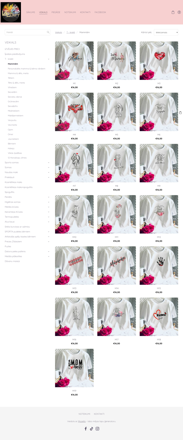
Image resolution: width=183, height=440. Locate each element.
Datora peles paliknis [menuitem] (15, 255)
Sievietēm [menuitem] (12, 95)
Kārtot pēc (146, 36)
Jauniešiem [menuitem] (13, 142)
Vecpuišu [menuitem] (12, 124)
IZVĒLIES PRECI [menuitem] (12, 52)
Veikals (58, 36)
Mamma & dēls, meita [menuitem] (18, 77)
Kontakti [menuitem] (89, 14)
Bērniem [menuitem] (12, 147)
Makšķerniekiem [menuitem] (15, 119)
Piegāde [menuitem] (60, 14)
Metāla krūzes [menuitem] (12, 210)
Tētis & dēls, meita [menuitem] (16, 86)
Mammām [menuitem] (13, 67)
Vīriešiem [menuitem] (12, 91)
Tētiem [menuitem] (11, 81)
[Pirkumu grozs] (169, 14)
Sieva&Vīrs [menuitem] (13, 109)
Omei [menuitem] (10, 138)
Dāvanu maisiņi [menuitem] (12, 264)
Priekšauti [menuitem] (9, 180)
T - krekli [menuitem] (9, 62)
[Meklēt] (27, 36)
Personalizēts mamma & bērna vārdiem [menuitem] (26, 72)
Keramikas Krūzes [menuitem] (14, 215)
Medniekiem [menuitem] (14, 114)
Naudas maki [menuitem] (11, 175)
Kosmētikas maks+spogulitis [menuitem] (18, 190)
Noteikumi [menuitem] (74, 14)
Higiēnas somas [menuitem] (12, 205)
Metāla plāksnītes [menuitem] (13, 260)
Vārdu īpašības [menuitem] (15, 156)
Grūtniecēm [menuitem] (13, 105)
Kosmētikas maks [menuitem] (13, 185)
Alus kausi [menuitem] (9, 225)
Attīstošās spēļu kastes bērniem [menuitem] (20, 240)
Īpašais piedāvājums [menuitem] (15, 57)
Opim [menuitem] (10, 133)
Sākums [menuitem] (35, 14)
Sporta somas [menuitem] (12, 166)
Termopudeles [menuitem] (12, 220)
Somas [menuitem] (8, 171)
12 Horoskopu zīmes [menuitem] (17, 161)
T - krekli (71, 36)
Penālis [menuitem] (8, 200)
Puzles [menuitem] (8, 250)
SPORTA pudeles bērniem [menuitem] (17, 235)
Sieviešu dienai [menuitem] (15, 100)
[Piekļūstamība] (175, 14)
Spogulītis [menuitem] (9, 195)
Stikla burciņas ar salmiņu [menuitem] (17, 230)
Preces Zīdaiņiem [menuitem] (13, 245)
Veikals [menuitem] (47, 14)
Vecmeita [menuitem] (12, 128)
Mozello (82, 425)
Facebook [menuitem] (104, 14)
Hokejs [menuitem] (11, 152)
